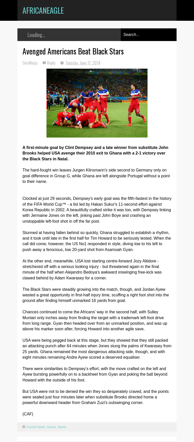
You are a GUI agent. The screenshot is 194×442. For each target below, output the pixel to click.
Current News (36, 427)
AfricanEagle (43, 10)
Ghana (51, 427)
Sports (62, 427)
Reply (51, 63)
